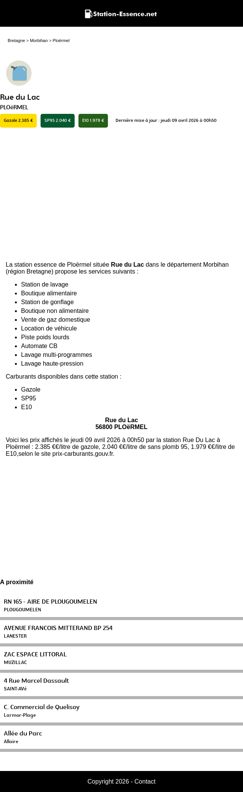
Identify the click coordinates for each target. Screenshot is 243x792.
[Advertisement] (121, 194)
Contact (144, 781)
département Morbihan (198, 264)
